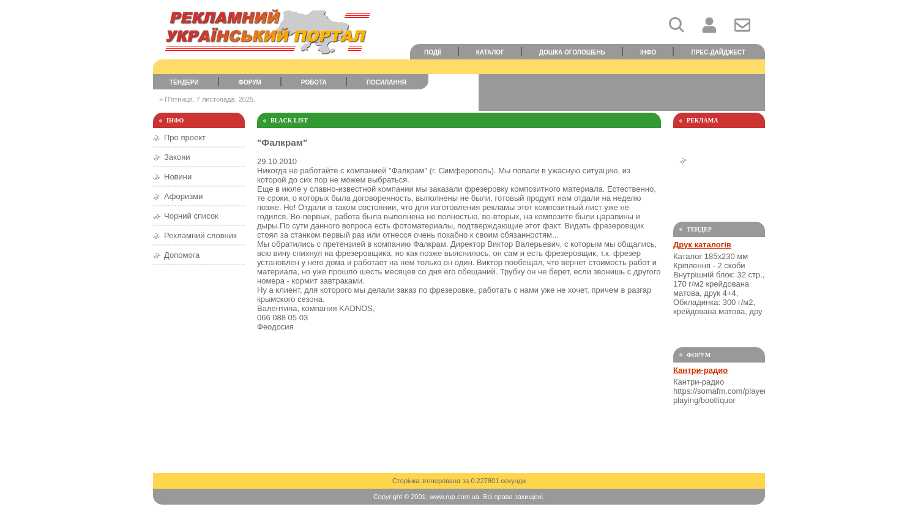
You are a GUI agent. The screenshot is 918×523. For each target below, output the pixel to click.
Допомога (182, 255)
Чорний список (191, 215)
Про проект (185, 137)
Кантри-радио (700, 370)
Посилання (386, 82)
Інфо (648, 52)
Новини (178, 176)
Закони (177, 157)
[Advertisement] (622, 92)
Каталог (490, 52)
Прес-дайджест (718, 52)
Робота (314, 82)
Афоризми (183, 196)
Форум (250, 82)
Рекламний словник (200, 235)
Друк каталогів (702, 244)
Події (432, 52)
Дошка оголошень (572, 52)
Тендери (184, 82)
